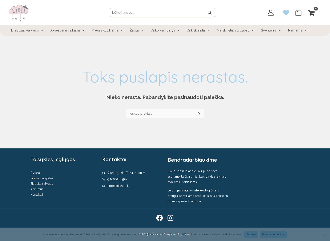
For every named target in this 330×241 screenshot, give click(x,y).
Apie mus (37, 189)
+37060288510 (117, 179)
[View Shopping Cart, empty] (311, 12)
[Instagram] (170, 218)
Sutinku (251, 234)
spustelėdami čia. (189, 201)
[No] (325, 234)
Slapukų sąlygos (42, 183)
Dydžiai (35, 172)
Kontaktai (37, 194)
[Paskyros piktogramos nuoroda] (270, 12)
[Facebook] (159, 218)
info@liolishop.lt (118, 185)
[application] (41, 30)
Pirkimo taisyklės (42, 178)
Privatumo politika (273, 234)
